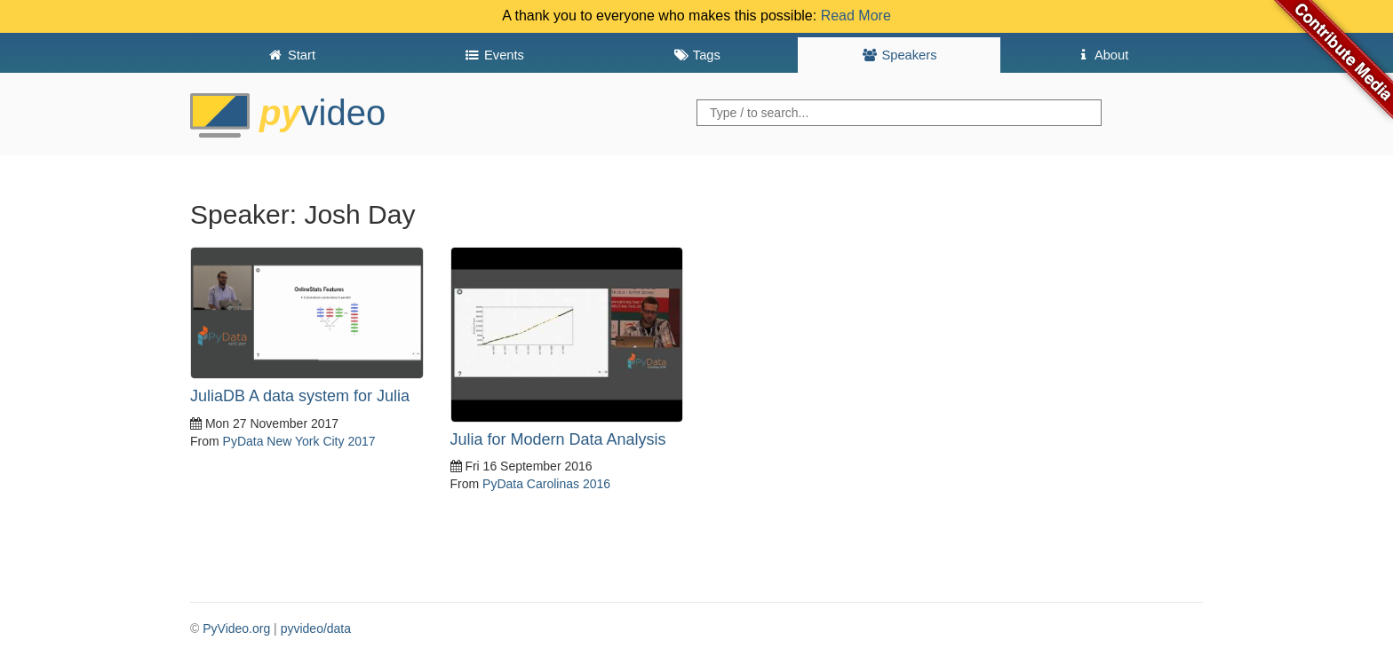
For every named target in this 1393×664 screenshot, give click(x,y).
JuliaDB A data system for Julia (300, 396)
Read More (856, 15)
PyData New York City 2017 (299, 441)
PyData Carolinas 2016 (546, 484)
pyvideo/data (316, 628)
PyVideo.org (236, 628)
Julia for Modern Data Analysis (558, 439)
